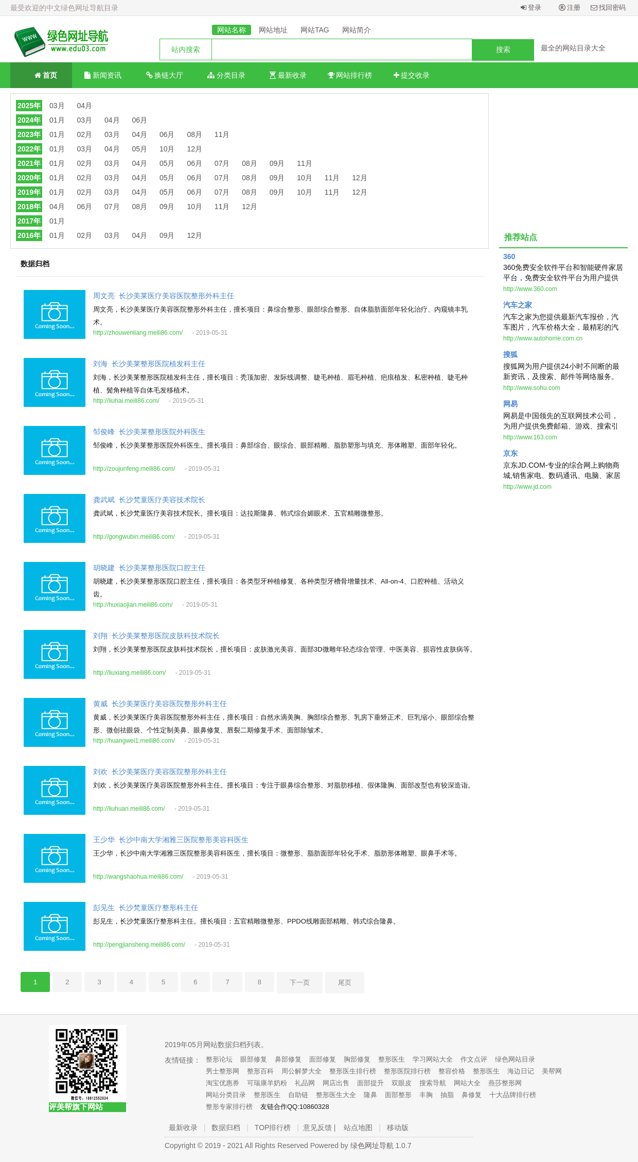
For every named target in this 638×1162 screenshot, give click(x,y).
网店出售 (336, 1083)
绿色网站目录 (515, 1059)
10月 (167, 149)
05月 (139, 149)
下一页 (300, 982)
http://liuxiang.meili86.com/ (129, 672)
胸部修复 (357, 1059)
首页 (41, 74)
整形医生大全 (336, 1095)
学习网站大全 (433, 1059)
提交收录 (412, 75)
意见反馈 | (319, 1127)
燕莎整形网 (505, 1083)
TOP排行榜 (273, 1127)
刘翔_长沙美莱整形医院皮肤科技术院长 (156, 636)
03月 (57, 105)
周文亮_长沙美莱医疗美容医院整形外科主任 (163, 296)
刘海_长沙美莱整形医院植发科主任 (149, 364)
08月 (194, 134)
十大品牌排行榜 (512, 1095)
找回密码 (608, 7)
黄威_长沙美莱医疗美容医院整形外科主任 (160, 703)
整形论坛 (219, 1059)
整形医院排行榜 (407, 1071)
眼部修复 (253, 1059)
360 (509, 256)
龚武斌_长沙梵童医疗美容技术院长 (149, 500)
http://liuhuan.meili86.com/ (129, 808)
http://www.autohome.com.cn (542, 338)
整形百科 (260, 1071)
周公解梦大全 (301, 1071)
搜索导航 (432, 1083)
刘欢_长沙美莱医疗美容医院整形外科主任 (160, 771)
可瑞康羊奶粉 (267, 1083)
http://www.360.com (530, 289)
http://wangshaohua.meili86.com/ (138, 876)
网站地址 (273, 30)
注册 (570, 7)
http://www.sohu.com (531, 387)
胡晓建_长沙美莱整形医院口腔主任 (149, 568)
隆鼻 (370, 1095)
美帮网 (552, 1071)
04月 (85, 105)
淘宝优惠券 (222, 1083)
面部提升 (370, 1083)
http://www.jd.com (527, 486)
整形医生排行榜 (352, 1071)
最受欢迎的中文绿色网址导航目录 (64, 8)
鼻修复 (472, 1095)
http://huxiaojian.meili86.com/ (133, 604)
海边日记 (520, 1071)
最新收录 (288, 75)
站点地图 (358, 1127)
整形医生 (391, 1059)
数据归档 (225, 1127)
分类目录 (226, 75)
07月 (222, 163)
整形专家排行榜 (229, 1106)
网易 (510, 404)
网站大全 (467, 1083)
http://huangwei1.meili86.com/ (134, 740)
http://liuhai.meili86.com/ (126, 400)
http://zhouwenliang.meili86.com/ (138, 332)
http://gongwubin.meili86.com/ (134, 536)
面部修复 (322, 1059)
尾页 (344, 982)
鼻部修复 (288, 1059)
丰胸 (426, 1095)
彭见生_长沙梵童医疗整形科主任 (145, 907)
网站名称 (231, 30)
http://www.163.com (530, 437)
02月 (85, 134)
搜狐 (510, 354)
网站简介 (356, 30)
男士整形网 (222, 1071)
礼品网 (305, 1083)
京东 (510, 453)
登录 (531, 7)
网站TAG (314, 30)
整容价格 (451, 1071)
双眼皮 (402, 1083)
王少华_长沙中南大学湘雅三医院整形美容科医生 (171, 839)
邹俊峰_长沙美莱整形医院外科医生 (149, 432)
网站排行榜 (350, 75)
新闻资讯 (102, 75)
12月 (194, 149)
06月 (139, 120)
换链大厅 (165, 75)
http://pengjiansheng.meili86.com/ (139, 944)
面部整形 (398, 1095)
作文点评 (473, 1059)
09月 (277, 163)
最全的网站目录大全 (573, 48)
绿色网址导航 (372, 1145)
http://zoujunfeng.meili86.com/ (134, 468)
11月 (222, 134)
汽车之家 (517, 305)
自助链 (298, 1095)
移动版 (398, 1127)
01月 (57, 120)
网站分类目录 (226, 1095)
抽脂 (447, 1095)
